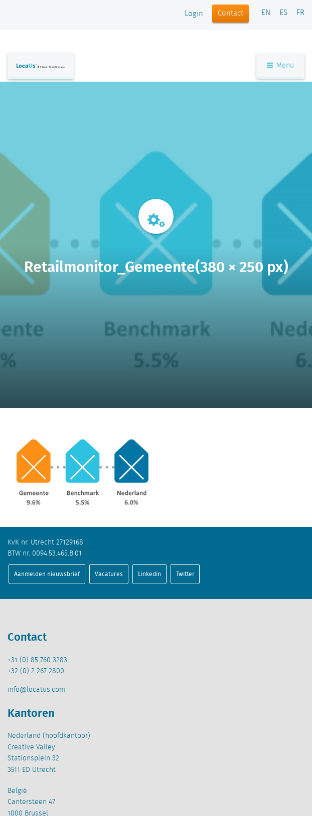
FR (300, 13)
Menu (280, 65)
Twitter (185, 574)
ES (283, 13)
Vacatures (109, 574)
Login (194, 14)
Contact (230, 14)
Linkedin (149, 574)
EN (265, 13)
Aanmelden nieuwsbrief (47, 574)
